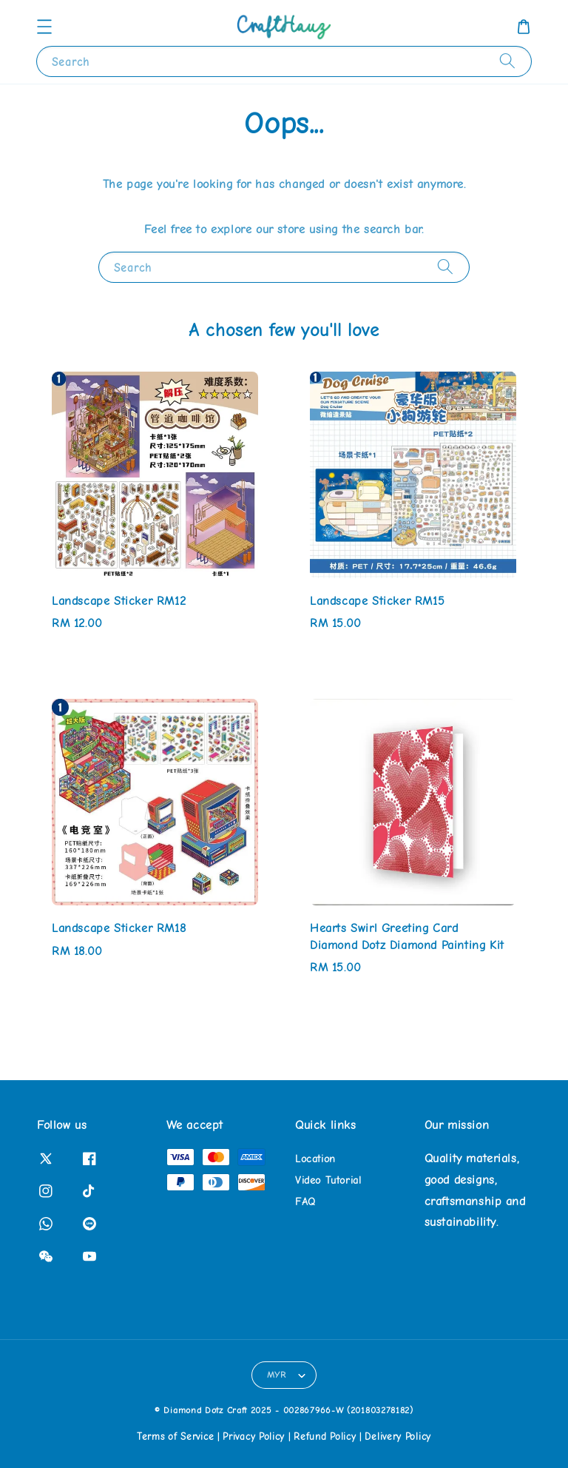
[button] (44, 26)
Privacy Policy (254, 1436)
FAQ (305, 1202)
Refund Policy (325, 1436)
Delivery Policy (398, 1436)
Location (315, 1159)
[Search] (507, 61)
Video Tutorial (328, 1180)
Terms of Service (175, 1436)
